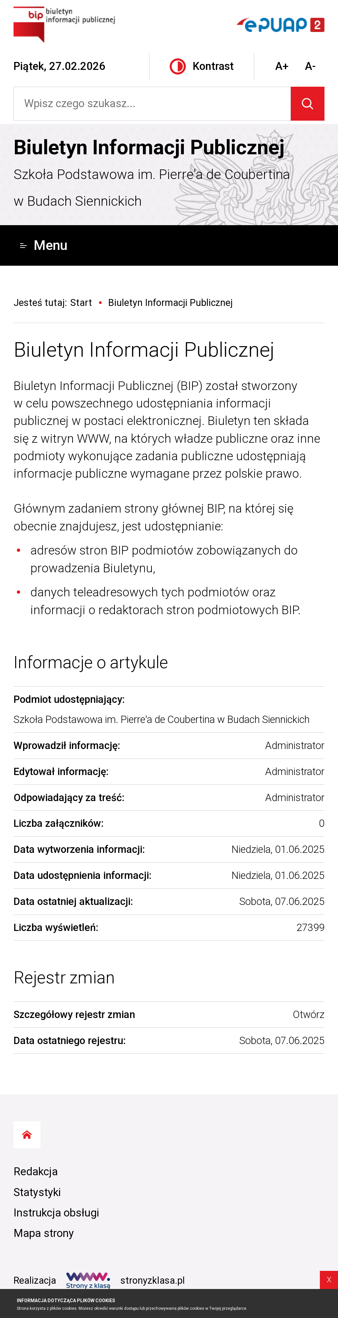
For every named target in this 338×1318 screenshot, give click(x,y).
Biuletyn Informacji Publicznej (149, 147)
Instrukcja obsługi (56, 1213)
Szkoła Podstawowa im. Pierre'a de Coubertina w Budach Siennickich (152, 187)
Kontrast (202, 66)
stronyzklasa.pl (125, 1281)
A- (310, 66)
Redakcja (36, 1171)
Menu (43, 245)
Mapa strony (44, 1233)
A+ (281, 66)
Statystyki (37, 1192)
